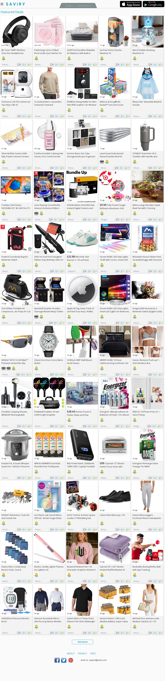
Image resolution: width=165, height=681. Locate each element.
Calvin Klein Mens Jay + (112, 515)
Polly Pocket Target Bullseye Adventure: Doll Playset (112, 208)
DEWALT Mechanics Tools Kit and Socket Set (15, 517)
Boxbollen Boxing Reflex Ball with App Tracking (146, 568)
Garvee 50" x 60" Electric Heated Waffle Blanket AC (112, 568)
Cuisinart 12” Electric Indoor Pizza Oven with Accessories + (112, 466)
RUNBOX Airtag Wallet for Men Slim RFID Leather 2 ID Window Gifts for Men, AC (82, 104)
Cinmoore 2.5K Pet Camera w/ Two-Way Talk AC (16, 103)
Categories (83, 5)
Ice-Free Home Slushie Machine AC (111, 52)
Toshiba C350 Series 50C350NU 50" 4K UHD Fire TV (15, 207)
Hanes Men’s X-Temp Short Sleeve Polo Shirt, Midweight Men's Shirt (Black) (81, 621)
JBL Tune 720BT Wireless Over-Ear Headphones (13, 52)
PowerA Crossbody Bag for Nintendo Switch (14, 258)
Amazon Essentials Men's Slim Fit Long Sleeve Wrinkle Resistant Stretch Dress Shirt (48, 621)
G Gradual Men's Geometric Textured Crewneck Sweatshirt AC (48, 104)
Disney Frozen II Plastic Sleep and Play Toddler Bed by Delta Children (81, 414)
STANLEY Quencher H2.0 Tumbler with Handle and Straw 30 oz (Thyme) (145, 156)
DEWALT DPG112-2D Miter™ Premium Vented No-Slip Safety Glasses (14, 363)
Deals (68, 5)
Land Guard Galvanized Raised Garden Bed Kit (111, 155)
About (71, 653)
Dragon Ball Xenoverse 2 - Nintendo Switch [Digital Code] (147, 310)
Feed (93, 653)
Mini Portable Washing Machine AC (144, 52)
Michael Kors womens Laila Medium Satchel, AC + (146, 620)
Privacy (82, 653)
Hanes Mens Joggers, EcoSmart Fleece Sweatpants (147, 517)
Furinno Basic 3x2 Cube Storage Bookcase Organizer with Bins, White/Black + (81, 156)
